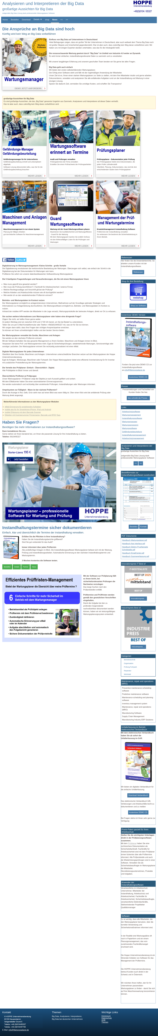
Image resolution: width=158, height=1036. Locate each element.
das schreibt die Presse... (138, 398)
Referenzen (138, 272)
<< (61, 20)
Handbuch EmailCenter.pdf (133, 553)
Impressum (106, 1016)
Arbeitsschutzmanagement (133, 438)
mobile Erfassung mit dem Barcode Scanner (23, 412)
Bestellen (15, 20)
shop (47, 20)
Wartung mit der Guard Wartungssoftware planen (70, 229)
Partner (25, 567)
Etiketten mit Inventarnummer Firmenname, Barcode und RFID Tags (32, 415)
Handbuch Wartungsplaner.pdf (134, 540)
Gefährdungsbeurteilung (132, 432)
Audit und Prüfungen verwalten (62, 159)
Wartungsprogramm (130, 425)
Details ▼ (38, 19)
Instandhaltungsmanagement (134, 435)
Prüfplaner (132, 843)
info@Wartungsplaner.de (135, 370)
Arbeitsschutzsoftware (131, 412)
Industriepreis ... (138, 647)
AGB (103, 1020)
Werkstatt (127, 674)
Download (26, 20)
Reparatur (127, 671)
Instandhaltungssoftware (132, 418)
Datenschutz (106, 1018)
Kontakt (143, 527)
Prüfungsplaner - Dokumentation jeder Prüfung (116, 159)
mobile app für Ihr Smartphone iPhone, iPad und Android (28, 410)
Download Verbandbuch (138, 795)
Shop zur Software (138, 306)
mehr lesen (35, 176)
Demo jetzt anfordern (28, 88)
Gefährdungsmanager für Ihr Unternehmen (20, 159)
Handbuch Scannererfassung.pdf (135, 556)
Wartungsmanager (129, 422)
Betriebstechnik (129, 660)
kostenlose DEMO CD (138, 812)
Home (5, 20)
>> (67, 20)
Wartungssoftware (129, 428)
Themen (104, 1022)
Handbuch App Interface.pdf (133, 544)
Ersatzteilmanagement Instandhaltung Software (116, 229)
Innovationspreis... (138, 598)
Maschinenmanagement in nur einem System (21, 229)
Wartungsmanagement (131, 415)
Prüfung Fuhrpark (130, 667)
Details (16, 567)
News (54, 20)
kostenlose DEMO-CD (138, 377)
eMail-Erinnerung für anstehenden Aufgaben (23, 407)
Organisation (128, 663)
